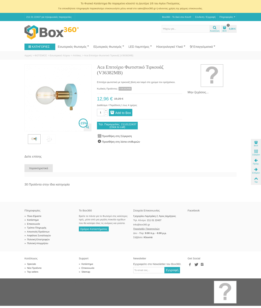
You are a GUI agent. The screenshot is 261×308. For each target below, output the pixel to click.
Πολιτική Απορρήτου (36, 245)
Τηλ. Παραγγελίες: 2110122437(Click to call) (117, 125)
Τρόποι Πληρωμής (35, 230)
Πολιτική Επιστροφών (37, 241)
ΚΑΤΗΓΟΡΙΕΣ (39, 47)
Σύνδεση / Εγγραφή (205, 17)
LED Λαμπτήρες (140, 46)
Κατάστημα (31, 222)
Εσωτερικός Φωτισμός (73, 46)
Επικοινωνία (32, 226)
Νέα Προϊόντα (33, 270)
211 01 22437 (154, 222)
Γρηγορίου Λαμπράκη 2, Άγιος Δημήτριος (154, 218)
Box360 (47, 284)
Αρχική (28, 55)
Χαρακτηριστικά (38, 170)
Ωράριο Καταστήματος (93, 231)
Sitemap (84, 274)
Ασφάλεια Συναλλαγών (37, 237)
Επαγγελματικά (202, 47)
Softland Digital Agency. (84, 284)
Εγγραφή (172, 272)
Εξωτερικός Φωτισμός (108, 46)
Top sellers (31, 274)
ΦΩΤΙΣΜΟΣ (40, 55)
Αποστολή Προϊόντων (36, 233)
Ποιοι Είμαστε (32, 218)
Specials (30, 266)
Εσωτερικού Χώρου (60, 55)
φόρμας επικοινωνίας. (191, 8)
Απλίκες (77, 55)
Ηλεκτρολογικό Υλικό (170, 46)
